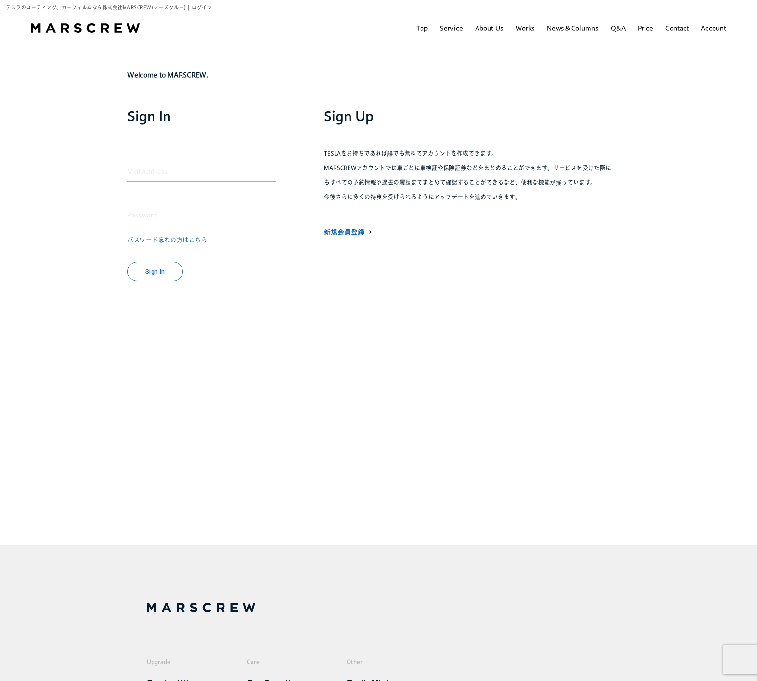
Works (525, 28)
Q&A (618, 28)
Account (713, 28)
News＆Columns (573, 28)
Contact (677, 28)
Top (422, 28)
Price (645, 28)
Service (451, 28)
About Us (489, 28)
